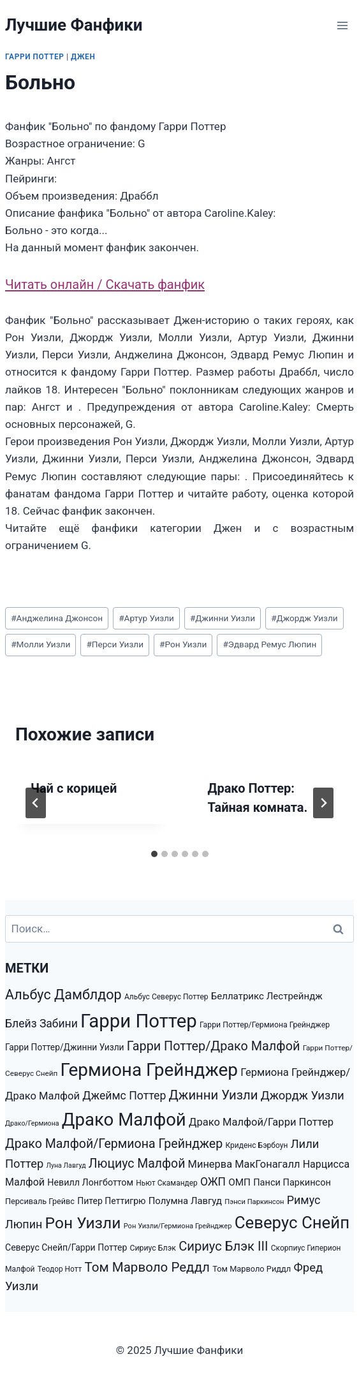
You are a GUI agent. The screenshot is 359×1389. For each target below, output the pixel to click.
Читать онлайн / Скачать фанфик (105, 284)
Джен (83, 56)
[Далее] (323, 803)
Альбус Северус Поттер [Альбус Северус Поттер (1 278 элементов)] (166, 996)
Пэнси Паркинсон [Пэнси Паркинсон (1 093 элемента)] (254, 1202)
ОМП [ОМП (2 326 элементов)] (239, 1182)
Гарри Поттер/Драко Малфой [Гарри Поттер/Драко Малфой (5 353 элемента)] (213, 1046)
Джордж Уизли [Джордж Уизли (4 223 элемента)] (302, 1096)
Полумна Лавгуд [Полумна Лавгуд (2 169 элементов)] (185, 1201)
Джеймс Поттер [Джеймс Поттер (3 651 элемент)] (124, 1095)
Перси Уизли (114, 644)
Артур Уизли (146, 618)
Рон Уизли (183, 644)
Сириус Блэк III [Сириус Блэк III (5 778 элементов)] (223, 1246)
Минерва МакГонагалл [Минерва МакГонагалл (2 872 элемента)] (244, 1164)
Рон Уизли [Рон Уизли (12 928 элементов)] (83, 1223)
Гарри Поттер (34, 56)
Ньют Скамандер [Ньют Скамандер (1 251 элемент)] (166, 1183)
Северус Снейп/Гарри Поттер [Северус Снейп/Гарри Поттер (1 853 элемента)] (66, 1247)
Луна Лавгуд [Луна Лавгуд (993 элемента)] (65, 1165)
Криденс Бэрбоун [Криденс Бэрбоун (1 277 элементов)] (256, 1145)
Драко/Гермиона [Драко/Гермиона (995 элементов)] (32, 1123)
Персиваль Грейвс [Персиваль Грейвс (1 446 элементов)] (40, 1201)
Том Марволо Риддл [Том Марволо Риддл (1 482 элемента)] (251, 1269)
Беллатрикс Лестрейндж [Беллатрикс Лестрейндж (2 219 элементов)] (267, 996)
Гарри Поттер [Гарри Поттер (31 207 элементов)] (138, 1021)
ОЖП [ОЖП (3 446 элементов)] (213, 1181)
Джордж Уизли (304, 618)
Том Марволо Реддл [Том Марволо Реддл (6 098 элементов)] (147, 1267)
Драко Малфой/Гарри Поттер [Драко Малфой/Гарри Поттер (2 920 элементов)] (261, 1122)
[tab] (154, 854)
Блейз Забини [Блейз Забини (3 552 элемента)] (41, 1023)
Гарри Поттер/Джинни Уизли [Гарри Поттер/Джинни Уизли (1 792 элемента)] (64, 1047)
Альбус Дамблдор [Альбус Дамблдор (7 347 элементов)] (63, 995)
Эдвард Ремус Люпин (269, 644)
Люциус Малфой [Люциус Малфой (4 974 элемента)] (137, 1163)
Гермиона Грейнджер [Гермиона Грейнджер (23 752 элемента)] (149, 1069)
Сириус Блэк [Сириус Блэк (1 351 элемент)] (153, 1248)
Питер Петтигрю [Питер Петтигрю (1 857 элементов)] (111, 1201)
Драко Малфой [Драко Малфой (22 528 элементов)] (124, 1119)
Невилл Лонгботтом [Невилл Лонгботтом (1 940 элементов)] (90, 1182)
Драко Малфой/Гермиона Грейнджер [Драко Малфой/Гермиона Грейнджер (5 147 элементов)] (114, 1143)
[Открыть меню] (342, 25)
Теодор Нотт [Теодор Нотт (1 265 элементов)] (60, 1269)
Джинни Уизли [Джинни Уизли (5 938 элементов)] (213, 1095)
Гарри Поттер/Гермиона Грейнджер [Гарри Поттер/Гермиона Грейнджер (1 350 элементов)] (265, 1024)
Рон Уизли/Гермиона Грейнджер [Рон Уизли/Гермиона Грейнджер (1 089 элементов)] (178, 1226)
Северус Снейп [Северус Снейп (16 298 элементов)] (292, 1222)
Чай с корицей (74, 788)
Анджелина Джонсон (57, 618)
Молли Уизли (40, 644)
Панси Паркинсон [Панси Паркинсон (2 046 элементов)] (292, 1182)
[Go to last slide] (36, 803)
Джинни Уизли (222, 618)
